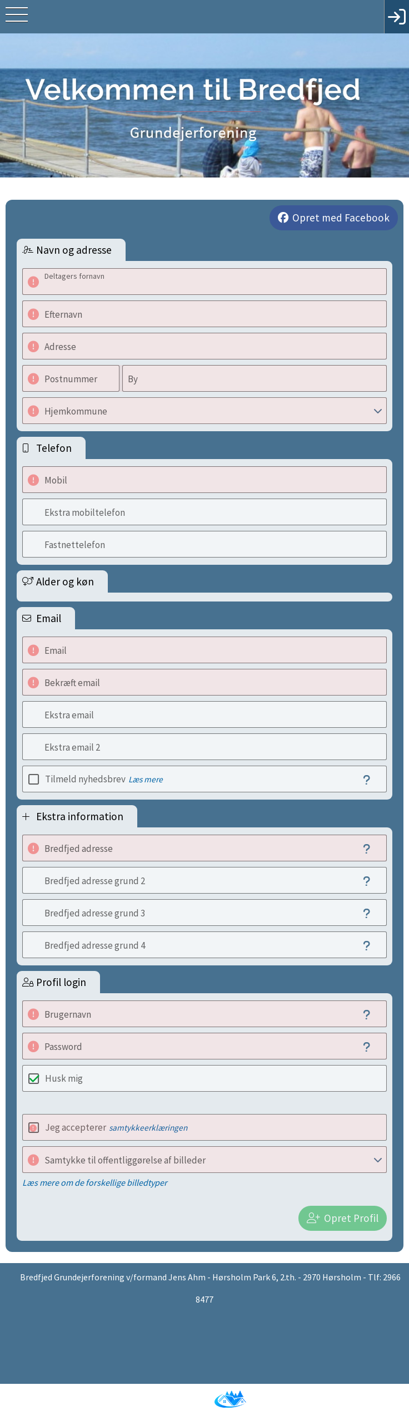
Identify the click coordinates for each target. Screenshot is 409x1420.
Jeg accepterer (116, 1127)
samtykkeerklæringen (148, 1127)
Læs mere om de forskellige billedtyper (94, 1182)
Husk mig (64, 1078)
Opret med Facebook (341, 217)
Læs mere (145, 779)
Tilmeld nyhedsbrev (104, 779)
